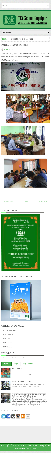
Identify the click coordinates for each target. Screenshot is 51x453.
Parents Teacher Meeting (14, 45)
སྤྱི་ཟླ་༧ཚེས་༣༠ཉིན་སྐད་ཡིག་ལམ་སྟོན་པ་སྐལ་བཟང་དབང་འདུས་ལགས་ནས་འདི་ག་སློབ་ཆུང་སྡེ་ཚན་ (29, 396)
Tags (16, 364)
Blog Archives (28, 364)
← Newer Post (7, 202)
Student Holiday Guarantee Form (14, 358)
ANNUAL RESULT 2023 (21, 382)
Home (4, 39)
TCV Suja (6, 339)
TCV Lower (7, 343)
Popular (6, 364)
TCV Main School (9, 331)
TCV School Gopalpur (27, 446)
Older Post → (44, 202)
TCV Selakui (7, 347)
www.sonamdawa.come (25, 448)
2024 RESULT (17, 369)
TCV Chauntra (8, 335)
